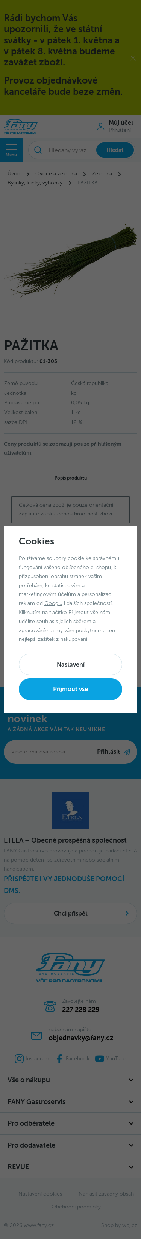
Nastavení (71, 664)
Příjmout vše (70, 689)
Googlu (53, 603)
